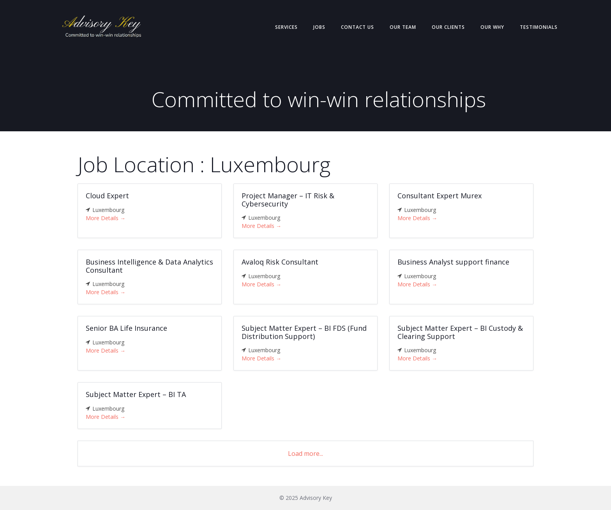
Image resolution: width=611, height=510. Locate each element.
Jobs (319, 27)
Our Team (403, 27)
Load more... (305, 453)
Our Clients (448, 27)
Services (286, 27)
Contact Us (357, 27)
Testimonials (539, 27)
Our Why (492, 27)
